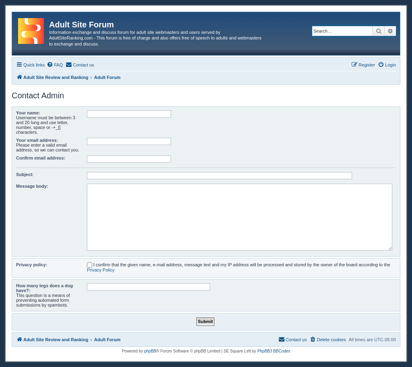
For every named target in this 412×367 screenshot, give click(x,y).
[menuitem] (55, 65)
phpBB (150, 351)
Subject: (24, 174)
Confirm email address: (40, 158)
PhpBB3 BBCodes (274, 351)
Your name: (28, 112)
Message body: (32, 186)
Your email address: (37, 140)
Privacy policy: (31, 264)
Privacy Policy (100, 269)
